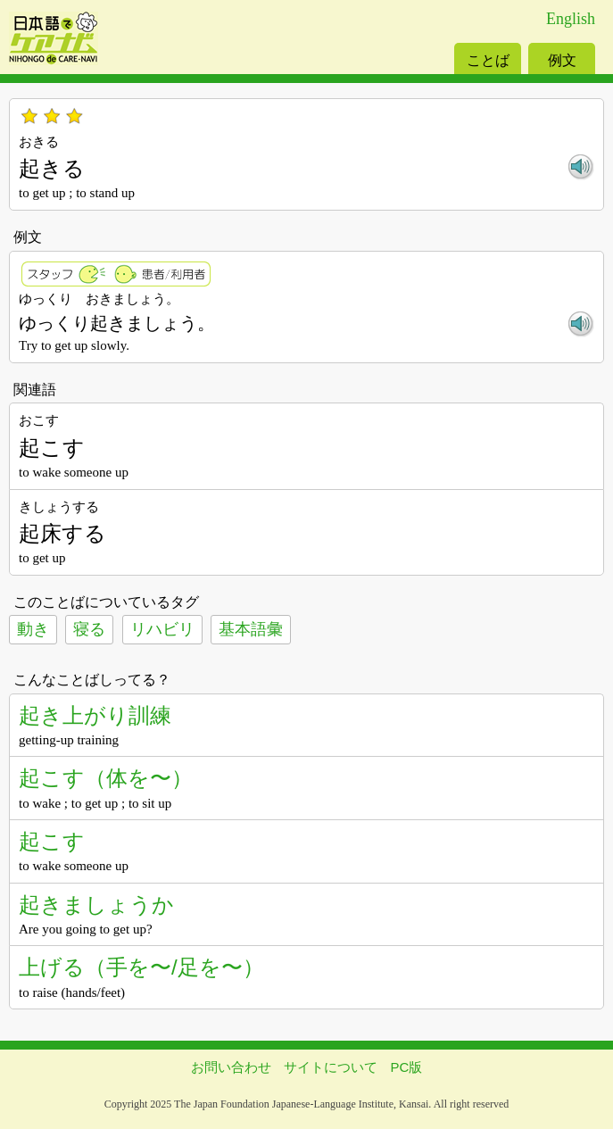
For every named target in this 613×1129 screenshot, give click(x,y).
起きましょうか (96, 904)
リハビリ (162, 629)
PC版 (407, 1067)
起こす (52, 841)
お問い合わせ (231, 1067)
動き (33, 629)
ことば (488, 60)
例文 (562, 60)
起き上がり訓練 (95, 715)
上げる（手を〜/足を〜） (141, 967)
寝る (89, 629)
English (570, 19)
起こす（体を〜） (106, 778)
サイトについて (330, 1067)
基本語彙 (251, 629)
